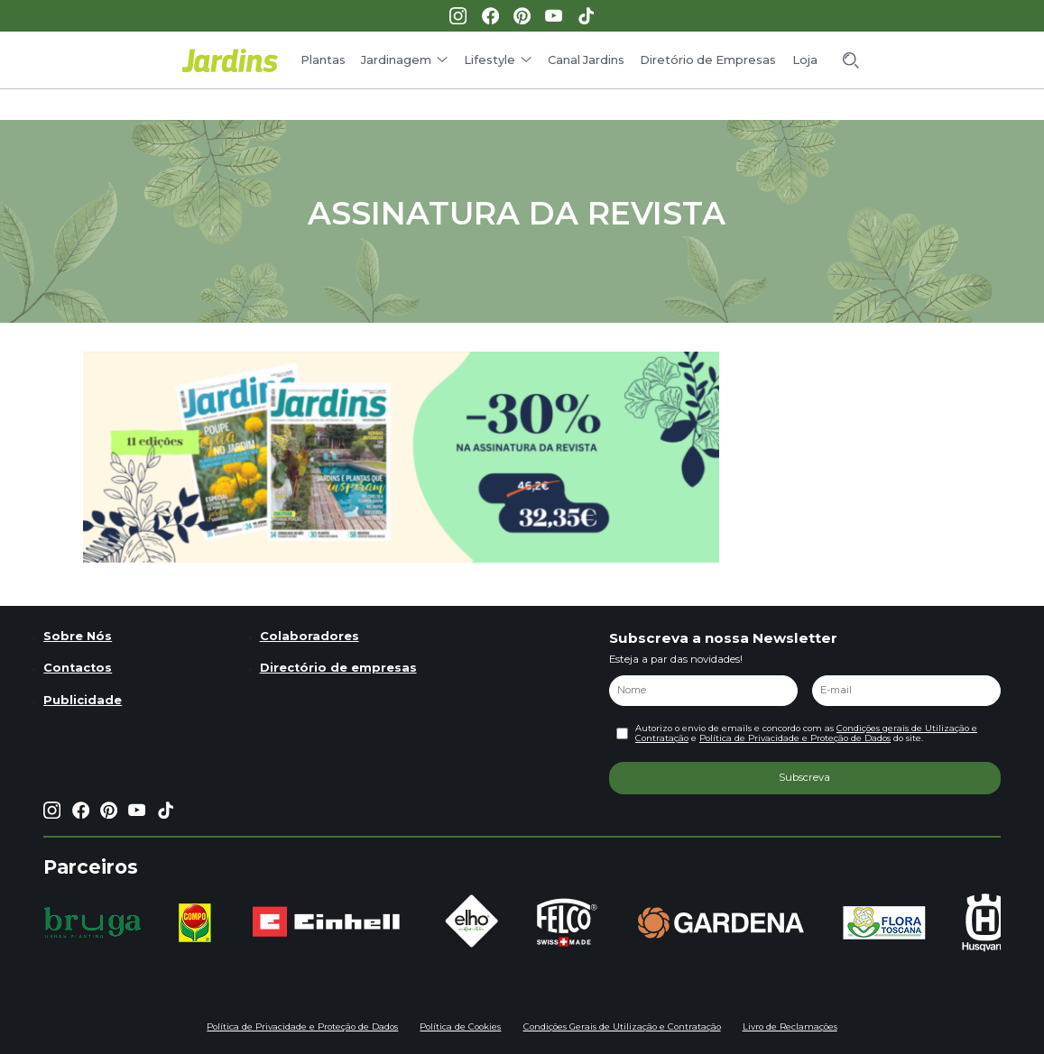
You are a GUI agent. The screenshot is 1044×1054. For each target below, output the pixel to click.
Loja (805, 60)
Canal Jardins (586, 60)
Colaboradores (309, 636)
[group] (92, 922)
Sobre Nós (77, 636)
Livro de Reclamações (790, 1026)
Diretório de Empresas (708, 60)
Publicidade (82, 700)
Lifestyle (489, 60)
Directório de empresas (338, 667)
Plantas (323, 60)
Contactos (77, 667)
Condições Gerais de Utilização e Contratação (622, 1026)
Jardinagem (396, 60)
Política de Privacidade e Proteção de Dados (795, 738)
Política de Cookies (460, 1026)
